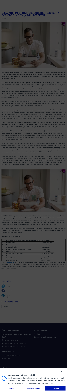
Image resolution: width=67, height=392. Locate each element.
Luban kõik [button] (55, 388)
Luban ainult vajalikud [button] (33, 388)
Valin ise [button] (11, 388)
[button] (62, 372)
